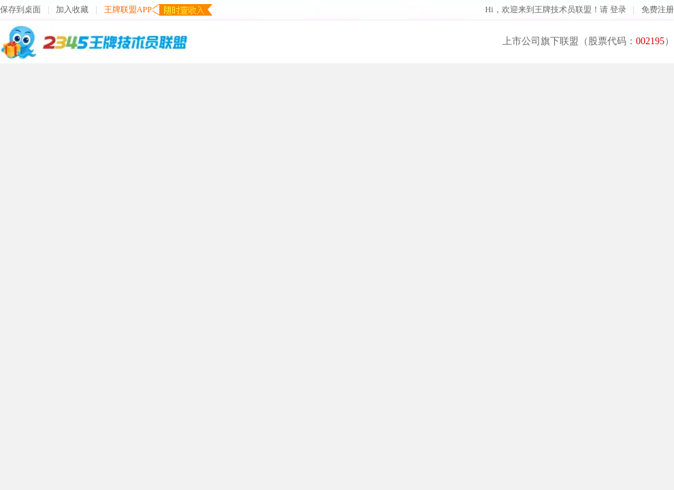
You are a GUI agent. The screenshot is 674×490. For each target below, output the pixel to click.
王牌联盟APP (128, 10)
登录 (618, 9)
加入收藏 (72, 9)
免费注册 (657, 9)
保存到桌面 (20, 9)
